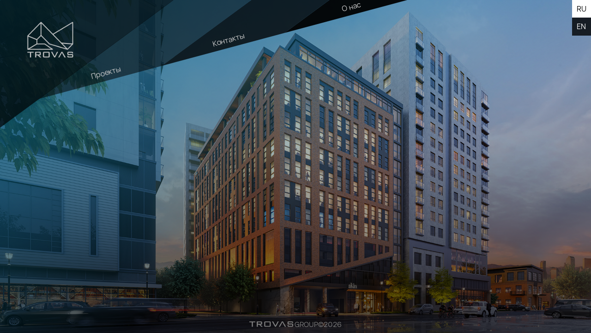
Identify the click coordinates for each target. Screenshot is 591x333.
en (581, 26)
